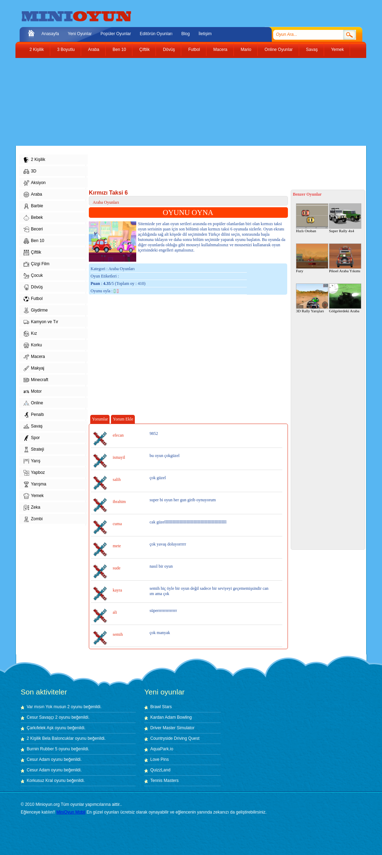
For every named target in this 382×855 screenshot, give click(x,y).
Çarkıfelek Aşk (40, 727)
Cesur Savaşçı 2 (42, 717)
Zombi (33, 519)
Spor (32, 438)
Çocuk (33, 276)
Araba (93, 49)
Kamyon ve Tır (41, 322)
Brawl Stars (161, 706)
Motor (33, 391)
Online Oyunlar (279, 49)
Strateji (34, 449)
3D (30, 171)
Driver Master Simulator (172, 727)
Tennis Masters (164, 780)
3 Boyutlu (66, 49)
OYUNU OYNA (188, 212)
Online (33, 403)
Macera (220, 49)
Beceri (33, 229)
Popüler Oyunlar (115, 33)
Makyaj (34, 368)
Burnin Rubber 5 (42, 748)
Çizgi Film (37, 264)
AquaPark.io (161, 748)
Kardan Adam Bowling (171, 717)
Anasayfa (50, 33)
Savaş (312, 49)
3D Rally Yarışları (312, 298)
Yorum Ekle (123, 419)
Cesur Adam (38, 759)
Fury (312, 258)
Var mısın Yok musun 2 (48, 706)
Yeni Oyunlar (80, 33)
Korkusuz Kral (40, 780)
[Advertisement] (185, 102)
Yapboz (34, 473)
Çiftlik (144, 49)
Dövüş (169, 49)
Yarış (32, 461)
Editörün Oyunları (156, 33)
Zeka (32, 507)
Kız (30, 334)
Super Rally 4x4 (345, 218)
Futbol (194, 49)
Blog (185, 33)
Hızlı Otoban (312, 218)
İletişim (204, 33)
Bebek (33, 218)
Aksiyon (35, 183)
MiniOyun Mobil (70, 812)
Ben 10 (119, 49)
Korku (33, 345)
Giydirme (36, 310)
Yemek (337, 49)
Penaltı (34, 415)
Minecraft (36, 380)
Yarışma (35, 484)
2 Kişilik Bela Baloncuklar (50, 738)
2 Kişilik (36, 49)
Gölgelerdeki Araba (345, 298)
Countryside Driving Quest (174, 738)
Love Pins (159, 759)
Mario (246, 49)
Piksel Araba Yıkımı (345, 258)
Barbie (33, 206)
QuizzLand (160, 770)
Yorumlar (100, 419)
